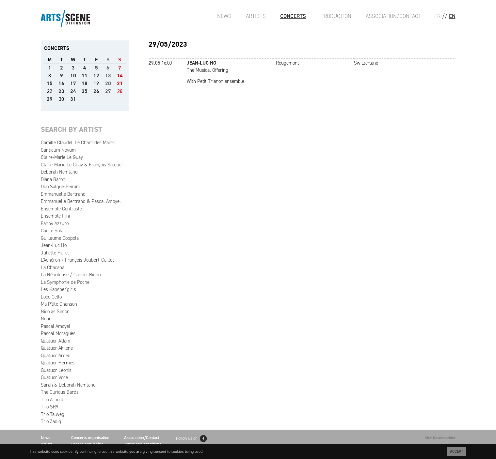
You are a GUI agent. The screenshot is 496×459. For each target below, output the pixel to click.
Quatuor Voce (54, 377)
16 (61, 83)
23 (61, 91)
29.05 (154, 63)
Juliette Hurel (55, 253)
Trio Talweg (52, 414)
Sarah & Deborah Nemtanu (68, 385)
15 (50, 83)
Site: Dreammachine (440, 438)
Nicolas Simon (55, 311)
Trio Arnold (52, 399)
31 (73, 99)
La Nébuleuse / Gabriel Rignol (71, 274)
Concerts (293, 16)
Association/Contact (393, 16)
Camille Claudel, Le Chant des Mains (78, 142)
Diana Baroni (53, 179)
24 (73, 91)
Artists (256, 16)
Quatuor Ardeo (55, 355)
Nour (46, 318)
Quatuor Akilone (57, 348)
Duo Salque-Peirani (60, 186)
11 (85, 75)
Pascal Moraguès (58, 333)
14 (120, 75)
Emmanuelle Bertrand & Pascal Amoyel (81, 201)
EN (452, 16)
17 (73, 83)
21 (120, 83)
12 (96, 75)
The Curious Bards (60, 392)
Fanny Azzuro (55, 223)
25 (85, 91)
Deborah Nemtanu (59, 172)
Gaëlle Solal (53, 230)
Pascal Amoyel (55, 326)
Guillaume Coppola (60, 238)
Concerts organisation (90, 437)
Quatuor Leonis (56, 370)
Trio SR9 (49, 407)
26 (96, 91)
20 (108, 83)
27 (108, 91)
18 (85, 83)
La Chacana (52, 267)
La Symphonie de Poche (65, 282)
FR (437, 16)
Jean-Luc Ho (54, 245)
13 (108, 75)
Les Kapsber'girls (58, 289)
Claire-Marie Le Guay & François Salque (81, 164)
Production (335, 16)
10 (73, 75)
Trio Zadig (51, 421)
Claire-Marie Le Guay (62, 157)
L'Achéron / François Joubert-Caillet (77, 260)
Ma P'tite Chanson (59, 304)
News (224, 16)
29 (50, 99)
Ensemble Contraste (61, 209)
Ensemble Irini (55, 216)
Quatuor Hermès (57, 363)
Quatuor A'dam (55, 341)
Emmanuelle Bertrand (63, 194)
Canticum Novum (58, 150)
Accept (456, 451)
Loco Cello (51, 297)
